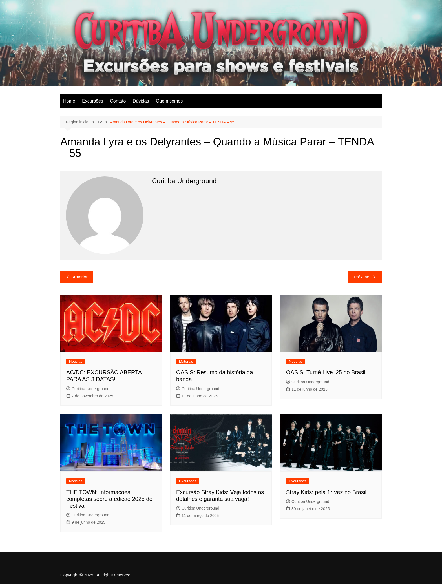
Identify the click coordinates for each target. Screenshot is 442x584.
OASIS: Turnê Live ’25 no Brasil (325, 372)
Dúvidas (141, 101)
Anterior (77, 277)
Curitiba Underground (87, 388)
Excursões (92, 101)
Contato (118, 101)
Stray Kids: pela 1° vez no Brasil (326, 492)
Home (69, 101)
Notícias (75, 361)
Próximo (365, 277)
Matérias (186, 361)
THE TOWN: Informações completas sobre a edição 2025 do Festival (109, 499)
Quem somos (169, 101)
